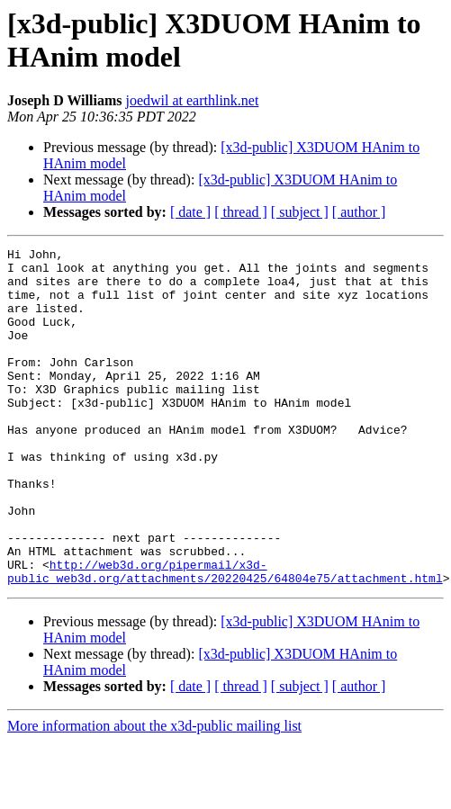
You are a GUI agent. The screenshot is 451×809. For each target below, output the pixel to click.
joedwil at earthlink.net (191, 100)
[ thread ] (240, 212)
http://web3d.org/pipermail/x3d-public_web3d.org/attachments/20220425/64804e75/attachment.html (225, 637)
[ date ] (190, 212)
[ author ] (359, 212)
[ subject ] (300, 212)
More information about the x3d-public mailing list (154, 793)
